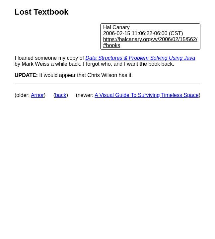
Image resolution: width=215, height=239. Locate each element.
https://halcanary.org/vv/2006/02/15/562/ (150, 39)
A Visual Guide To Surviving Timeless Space (146, 95)
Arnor (37, 95)
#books (111, 45)
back (60, 95)
